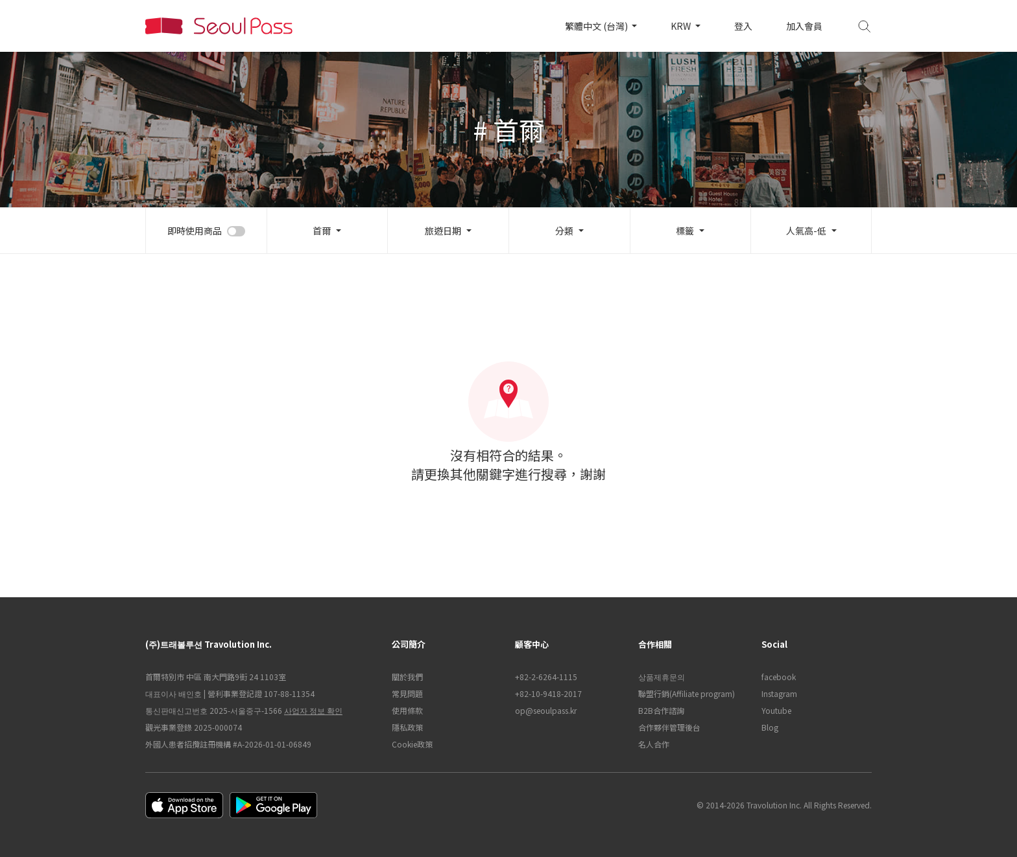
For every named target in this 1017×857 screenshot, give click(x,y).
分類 (564, 230)
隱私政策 (407, 727)
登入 (743, 25)
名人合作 (653, 743)
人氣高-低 (806, 230)
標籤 (685, 230)
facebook (778, 676)
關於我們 (407, 676)
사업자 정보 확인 (313, 710)
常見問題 (407, 693)
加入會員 (804, 25)
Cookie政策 (412, 743)
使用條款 (407, 710)
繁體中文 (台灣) (597, 25)
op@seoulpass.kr (546, 710)
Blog (769, 727)
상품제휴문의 (661, 676)
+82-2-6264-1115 (546, 676)
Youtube (776, 710)
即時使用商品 (194, 230)
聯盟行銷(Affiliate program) (686, 693)
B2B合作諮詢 (661, 710)
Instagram (779, 693)
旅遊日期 (443, 230)
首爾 (322, 230)
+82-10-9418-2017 (548, 693)
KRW (682, 25)
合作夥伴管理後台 (669, 727)
